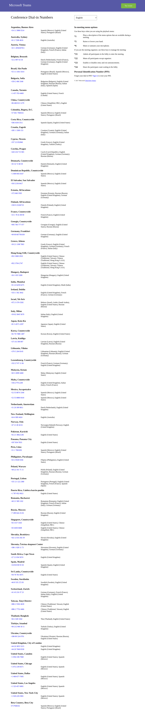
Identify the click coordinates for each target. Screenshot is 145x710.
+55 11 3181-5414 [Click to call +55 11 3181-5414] (17, 72)
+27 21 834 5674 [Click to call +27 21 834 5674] (17, 557)
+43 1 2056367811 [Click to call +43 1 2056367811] (17, 48)
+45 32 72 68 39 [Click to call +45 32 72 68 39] (17, 164)
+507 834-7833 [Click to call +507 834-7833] (16, 442)
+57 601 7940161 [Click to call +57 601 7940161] (17, 113)
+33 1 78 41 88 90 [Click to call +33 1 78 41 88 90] (17, 215)
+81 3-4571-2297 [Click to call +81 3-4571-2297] (17, 324)
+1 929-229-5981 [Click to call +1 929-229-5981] (17, 696)
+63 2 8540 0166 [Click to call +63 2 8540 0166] (17, 460)
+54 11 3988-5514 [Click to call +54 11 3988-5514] (17, 30)
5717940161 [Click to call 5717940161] (15, 706)
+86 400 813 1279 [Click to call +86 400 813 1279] (17, 103)
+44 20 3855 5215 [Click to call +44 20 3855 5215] (17, 646)
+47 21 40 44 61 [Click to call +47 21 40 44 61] (17, 425)
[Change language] (85, 17)
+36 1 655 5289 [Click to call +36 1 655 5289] (16, 275)
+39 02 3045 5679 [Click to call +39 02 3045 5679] (17, 314)
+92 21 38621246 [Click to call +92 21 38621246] (17, 435)
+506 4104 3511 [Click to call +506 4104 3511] (17, 123)
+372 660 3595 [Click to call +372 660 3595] (16, 193)
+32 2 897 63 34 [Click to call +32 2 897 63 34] (17, 60)
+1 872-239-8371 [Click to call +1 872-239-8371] (17, 667)
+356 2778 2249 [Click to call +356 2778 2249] (17, 383)
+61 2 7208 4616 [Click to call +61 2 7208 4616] (17, 40)
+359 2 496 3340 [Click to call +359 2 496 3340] (17, 81)
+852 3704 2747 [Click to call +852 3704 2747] (17, 263)
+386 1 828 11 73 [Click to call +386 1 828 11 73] (17, 547)
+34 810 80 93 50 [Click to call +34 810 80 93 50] (17, 565)
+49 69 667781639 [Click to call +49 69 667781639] (18, 234)
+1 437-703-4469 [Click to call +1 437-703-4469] (17, 93)
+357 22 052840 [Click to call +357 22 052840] (17, 142)
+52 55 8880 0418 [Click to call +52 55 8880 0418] (17, 398)
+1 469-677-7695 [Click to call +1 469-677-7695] (17, 676)
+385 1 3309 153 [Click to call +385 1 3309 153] (17, 130)
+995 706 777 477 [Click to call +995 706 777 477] (17, 225)
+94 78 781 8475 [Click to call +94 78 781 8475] (17, 575)
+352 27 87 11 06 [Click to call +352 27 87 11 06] (17, 363)
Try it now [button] (128, 6)
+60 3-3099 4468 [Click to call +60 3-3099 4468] (17, 373)
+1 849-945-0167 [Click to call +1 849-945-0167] (17, 174)
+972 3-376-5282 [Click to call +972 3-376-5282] (17, 302)
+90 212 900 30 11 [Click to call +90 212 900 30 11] (17, 627)
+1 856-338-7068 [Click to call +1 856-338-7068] (17, 657)
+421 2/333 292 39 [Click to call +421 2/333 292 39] (18, 538)
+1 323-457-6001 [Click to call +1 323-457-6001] (17, 686)
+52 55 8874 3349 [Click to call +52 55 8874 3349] (17, 393)
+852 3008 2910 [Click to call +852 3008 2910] (17, 256)
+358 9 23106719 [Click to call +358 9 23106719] (17, 205)
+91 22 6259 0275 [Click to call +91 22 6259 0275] (17, 285)
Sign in (95, 76)
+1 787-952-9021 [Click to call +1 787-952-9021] (17, 493)
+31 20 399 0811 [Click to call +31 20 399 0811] (17, 407)
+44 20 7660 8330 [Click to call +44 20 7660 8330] (17, 649)
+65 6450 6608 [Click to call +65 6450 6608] (16, 528)
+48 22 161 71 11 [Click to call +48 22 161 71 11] (17, 470)
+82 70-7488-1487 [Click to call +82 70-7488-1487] (17, 334)
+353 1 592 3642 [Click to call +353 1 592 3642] (17, 293)
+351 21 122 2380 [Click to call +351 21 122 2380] (17, 482)
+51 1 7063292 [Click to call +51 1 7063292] (16, 450)
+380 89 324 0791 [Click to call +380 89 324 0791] (17, 636)
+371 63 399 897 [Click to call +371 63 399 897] (17, 342)
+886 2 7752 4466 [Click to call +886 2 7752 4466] (17, 609)
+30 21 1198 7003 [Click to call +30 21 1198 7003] (17, 244)
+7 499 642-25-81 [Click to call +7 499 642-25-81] (17, 513)
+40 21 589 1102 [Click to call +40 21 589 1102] (17, 501)
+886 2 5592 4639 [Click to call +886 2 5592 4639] (17, 604)
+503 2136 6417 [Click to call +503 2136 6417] (17, 183)
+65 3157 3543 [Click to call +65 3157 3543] (16, 523)
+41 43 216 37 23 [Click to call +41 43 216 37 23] (17, 592)
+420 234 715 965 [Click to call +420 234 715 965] (17, 152)
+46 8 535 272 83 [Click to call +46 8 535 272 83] (17, 582)
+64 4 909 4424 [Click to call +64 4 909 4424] (16, 417)
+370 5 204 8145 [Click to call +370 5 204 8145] (17, 351)
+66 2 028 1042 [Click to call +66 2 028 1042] (16, 619)
